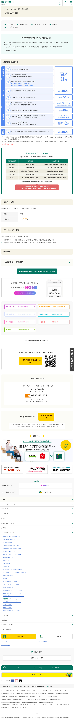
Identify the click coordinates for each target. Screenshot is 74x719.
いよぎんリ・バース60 (7, 621)
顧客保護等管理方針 (42, 689)
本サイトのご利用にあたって (7, 687)
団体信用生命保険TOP (8, 584)
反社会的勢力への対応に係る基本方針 (27, 692)
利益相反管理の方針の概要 (62, 689)
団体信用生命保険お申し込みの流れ (11, 607)
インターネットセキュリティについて (57, 687)
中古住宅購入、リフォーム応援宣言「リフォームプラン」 (16, 569)
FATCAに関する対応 (5, 703)
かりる (3, 497)
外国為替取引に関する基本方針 (26, 701)
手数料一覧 (4, 638)
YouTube (16, 677)
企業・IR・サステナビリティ (36, 682)
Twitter (20, 677)
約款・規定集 (15, 703)
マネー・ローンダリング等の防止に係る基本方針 (48, 692)
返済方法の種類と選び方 (9, 555)
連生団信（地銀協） (7, 604)
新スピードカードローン (7, 521)
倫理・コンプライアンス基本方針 (23, 687)
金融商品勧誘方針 (13, 692)
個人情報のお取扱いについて (7, 689)
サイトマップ (23, 703)
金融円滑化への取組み (6, 695)
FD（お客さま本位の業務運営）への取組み (10, 698)
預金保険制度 (51, 689)
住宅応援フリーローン (7, 616)
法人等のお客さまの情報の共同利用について (25, 689)
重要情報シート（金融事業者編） (46, 698)
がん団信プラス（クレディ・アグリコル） (13, 586)
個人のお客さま (6, 682)
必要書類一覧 (6, 563)
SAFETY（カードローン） (8, 502)
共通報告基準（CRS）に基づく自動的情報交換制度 (57, 701)
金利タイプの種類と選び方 (9, 549)
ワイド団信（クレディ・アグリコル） (12, 598)
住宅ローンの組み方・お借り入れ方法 (12, 552)
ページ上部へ (37, 709)
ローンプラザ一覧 (6, 626)
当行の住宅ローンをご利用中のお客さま (12, 566)
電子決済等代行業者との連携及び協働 (9, 701)
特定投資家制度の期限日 (55, 695)
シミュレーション (5, 641)
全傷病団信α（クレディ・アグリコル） (12, 595)
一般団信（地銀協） (7, 601)
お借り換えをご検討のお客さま (10, 537)
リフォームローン (6, 611)
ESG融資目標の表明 (40, 701)
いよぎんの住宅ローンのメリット (11, 543)
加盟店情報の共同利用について (41, 695)
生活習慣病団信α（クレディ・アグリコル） (13, 592)
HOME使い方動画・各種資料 (10, 578)
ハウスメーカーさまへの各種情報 (11, 581)
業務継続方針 (4, 692)
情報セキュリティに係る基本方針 (40, 687)
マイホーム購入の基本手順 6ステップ (12, 546)
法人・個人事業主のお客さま (21, 682)
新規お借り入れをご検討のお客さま (11, 534)
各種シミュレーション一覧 (9, 557)
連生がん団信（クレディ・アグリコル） (12, 589)
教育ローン (4, 516)
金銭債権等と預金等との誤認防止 (29, 698)
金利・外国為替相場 (42, 638)
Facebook (12, 677)
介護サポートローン (6, 526)
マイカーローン (5, 511)
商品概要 (5, 575)
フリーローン (4, 507)
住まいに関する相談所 (8, 572)
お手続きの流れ (6, 560)
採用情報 (47, 682)
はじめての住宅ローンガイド (10, 540)
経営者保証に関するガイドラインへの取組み (22, 695)
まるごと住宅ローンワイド (8, 530)
